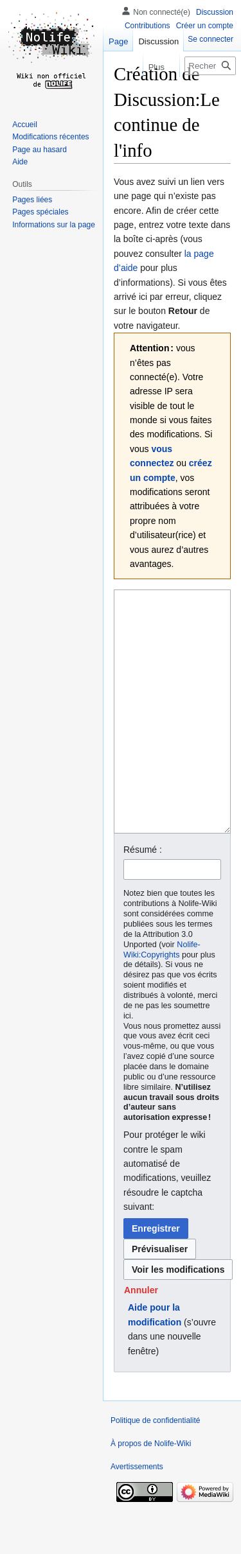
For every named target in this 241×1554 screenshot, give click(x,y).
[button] (141, 1338)
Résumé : (142, 898)
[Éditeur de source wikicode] (172, 735)
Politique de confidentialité (155, 1468)
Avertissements (137, 1514)
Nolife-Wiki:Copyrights (162, 998)
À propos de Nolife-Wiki (151, 1491)
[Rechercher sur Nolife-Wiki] (210, 66)
